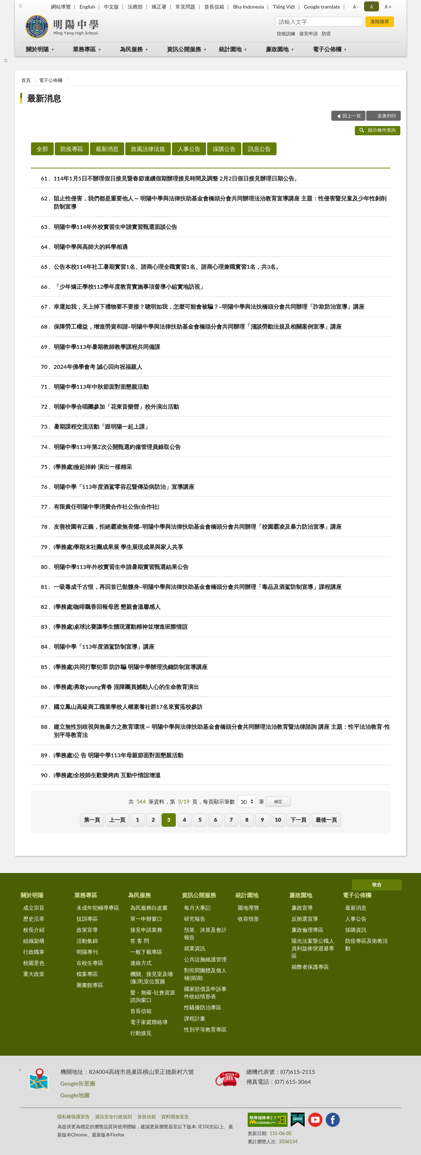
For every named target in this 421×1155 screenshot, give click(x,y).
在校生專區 (90, 963)
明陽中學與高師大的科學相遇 (91, 246)
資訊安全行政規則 (113, 1116)
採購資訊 (356, 929)
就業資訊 (194, 948)
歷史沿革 (33, 918)
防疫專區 (71, 148)
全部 (42, 148)
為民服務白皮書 (149, 907)
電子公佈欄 (327, 49)
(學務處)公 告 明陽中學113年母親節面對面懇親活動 (118, 755)
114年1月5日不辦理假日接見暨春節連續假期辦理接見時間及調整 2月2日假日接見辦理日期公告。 (177, 178)
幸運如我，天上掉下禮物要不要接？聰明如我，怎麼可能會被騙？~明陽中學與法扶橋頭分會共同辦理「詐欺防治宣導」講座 (209, 306)
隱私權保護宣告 (73, 1116)
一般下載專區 (146, 951)
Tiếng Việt (284, 7)
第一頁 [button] (92, 819)
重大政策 (33, 974)
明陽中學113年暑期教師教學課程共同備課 (107, 347)
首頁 (26, 80)
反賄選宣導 (304, 918)
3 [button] (168, 819)
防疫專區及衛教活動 (366, 944)
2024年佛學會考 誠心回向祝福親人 (98, 366)
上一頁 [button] (117, 819)
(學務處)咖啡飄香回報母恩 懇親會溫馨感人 (107, 606)
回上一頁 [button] (351, 116)
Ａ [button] (371, 7)
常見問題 (185, 7)
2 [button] (153, 819)
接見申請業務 (146, 929)
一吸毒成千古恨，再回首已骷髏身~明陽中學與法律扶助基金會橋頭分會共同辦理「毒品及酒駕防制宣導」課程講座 (198, 586)
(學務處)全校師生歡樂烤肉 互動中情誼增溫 (107, 775)
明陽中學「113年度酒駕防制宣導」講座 (104, 646)
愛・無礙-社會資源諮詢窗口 (152, 996)
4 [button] (184, 819)
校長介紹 (33, 929)
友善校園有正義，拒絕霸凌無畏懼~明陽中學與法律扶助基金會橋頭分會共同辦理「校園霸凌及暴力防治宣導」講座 (198, 526)
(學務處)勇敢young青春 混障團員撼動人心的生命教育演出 (126, 687)
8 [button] (246, 819)
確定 (278, 801)
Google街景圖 (77, 1083)
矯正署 (159, 7)
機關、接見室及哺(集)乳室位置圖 (151, 977)
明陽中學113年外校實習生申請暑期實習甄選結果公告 (121, 567)
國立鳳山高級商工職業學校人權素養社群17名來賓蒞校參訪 (128, 706)
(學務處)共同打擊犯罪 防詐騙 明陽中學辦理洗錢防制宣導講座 (131, 667)
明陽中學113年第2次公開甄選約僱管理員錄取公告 (117, 447)
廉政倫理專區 (307, 929)
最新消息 (44, 98)
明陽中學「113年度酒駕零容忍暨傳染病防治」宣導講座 (124, 486)
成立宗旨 (33, 907)
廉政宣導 (302, 907)
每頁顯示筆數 (219, 801)
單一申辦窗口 (146, 918)
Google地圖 (75, 1095)
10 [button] (278, 819)
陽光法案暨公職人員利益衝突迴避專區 (312, 948)
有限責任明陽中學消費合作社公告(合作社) (106, 506)
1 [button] (137, 819)
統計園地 (230, 49)
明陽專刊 (87, 951)
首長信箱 (214, 7)
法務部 (135, 7)
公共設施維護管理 (205, 959)
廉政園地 (277, 49)
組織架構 (33, 940)
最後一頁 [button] (326, 819)
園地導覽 (248, 907)
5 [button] (200, 819)
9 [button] (262, 819)
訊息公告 (259, 148)
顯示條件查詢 (377, 130)
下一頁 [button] (298, 819)
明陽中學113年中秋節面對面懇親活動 (101, 386)
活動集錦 (87, 940)
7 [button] (231, 819)
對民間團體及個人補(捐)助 (205, 974)
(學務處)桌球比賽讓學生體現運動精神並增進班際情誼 (121, 626)
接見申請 (308, 33)
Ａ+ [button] (387, 7)
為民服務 (131, 49)
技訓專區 (87, 918)
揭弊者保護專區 (310, 966)
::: (20, 5)
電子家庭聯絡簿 (149, 1022)
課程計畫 (194, 1018)
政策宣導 (87, 929)
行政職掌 (33, 951)
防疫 (326, 33)
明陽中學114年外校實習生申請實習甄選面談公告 (116, 227)
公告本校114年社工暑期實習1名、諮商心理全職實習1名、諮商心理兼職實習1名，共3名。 (168, 266)
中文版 (111, 7)
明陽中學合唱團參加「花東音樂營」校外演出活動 (116, 406)
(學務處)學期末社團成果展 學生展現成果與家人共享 (119, 547)
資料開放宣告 (175, 1116)
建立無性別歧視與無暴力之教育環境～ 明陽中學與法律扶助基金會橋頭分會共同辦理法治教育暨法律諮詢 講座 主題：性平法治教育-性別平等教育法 (222, 730)
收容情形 (248, 918)
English (87, 7)
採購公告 (224, 148)
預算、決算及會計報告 (205, 933)
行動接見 (141, 1033)
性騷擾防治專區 (202, 1007)
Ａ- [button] (355, 7)
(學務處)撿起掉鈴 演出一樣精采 (93, 466)
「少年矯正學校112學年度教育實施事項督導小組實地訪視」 (130, 286)
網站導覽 (61, 7)
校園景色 (33, 963)
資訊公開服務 (184, 49)
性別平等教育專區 (205, 1029)
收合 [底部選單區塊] (376, 884)
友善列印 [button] (387, 116)
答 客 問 (139, 940)
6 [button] (215, 819)
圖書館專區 (90, 985)
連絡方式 (141, 963)
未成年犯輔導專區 (98, 907)
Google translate (322, 7)
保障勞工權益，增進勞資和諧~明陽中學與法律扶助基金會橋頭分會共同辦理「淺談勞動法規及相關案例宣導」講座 (198, 326)
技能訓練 (286, 33)
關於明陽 (37, 49)
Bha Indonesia (248, 7)
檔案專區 (87, 974)
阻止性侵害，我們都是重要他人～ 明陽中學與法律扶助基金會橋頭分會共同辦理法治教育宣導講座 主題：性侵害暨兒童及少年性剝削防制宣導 (220, 202)
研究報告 (194, 918)
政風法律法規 (148, 148)
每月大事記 (197, 907)
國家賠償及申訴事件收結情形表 (205, 992)
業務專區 (84, 49)
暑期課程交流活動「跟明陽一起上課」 (102, 426)
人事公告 (189, 148)
